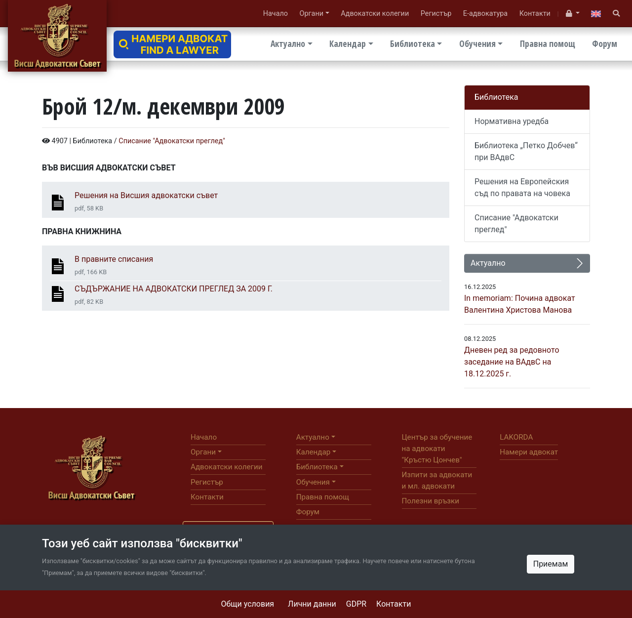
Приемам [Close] (550, 564)
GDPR (356, 604)
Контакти (393, 604)
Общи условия (248, 604)
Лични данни (312, 604)
